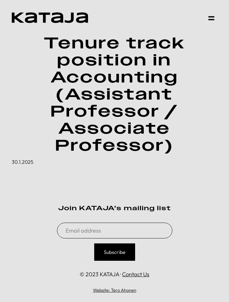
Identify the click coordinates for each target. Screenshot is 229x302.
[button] (211, 18)
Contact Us (135, 274)
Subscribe (115, 252)
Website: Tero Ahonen (114, 290)
